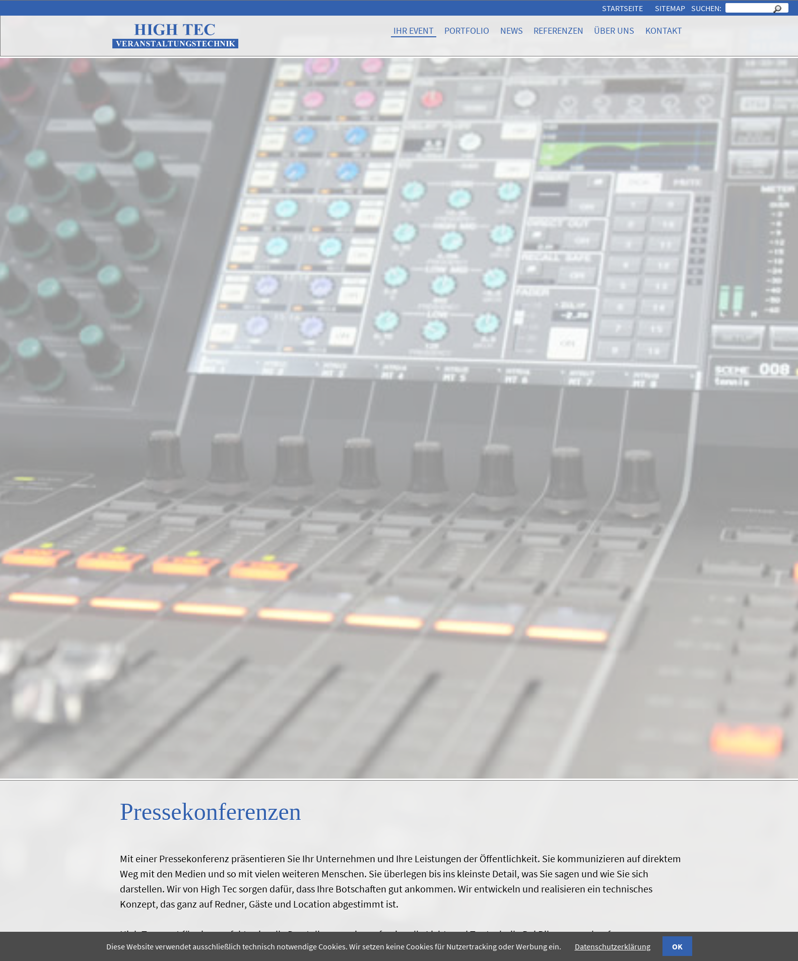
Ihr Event (413, 30)
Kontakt (663, 30)
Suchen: (707, 8)
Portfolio (466, 30)
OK (677, 946)
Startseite (622, 8)
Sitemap (670, 8)
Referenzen (558, 30)
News (511, 30)
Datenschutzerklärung (612, 946)
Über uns (614, 30)
